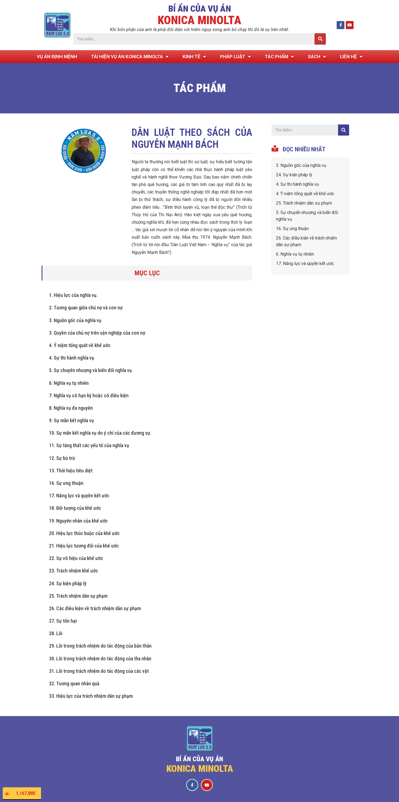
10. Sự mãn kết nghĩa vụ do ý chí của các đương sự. (100, 433)
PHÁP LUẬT (235, 57)
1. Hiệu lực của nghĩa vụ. (73, 295)
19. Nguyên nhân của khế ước (78, 521)
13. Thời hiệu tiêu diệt (71, 470)
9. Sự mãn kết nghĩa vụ (71, 420)
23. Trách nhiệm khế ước (73, 571)
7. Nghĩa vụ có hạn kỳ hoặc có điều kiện (89, 395)
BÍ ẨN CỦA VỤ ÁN (199, 8)
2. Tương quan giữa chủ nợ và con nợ (85, 307)
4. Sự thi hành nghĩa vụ (71, 358)
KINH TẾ (194, 57)
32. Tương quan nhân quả (74, 683)
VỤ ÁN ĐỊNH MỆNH (57, 56)
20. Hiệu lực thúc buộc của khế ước (84, 533)
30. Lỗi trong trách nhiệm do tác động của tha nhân (100, 658)
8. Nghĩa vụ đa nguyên (71, 408)
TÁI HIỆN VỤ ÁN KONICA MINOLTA (129, 57)
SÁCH (317, 57)
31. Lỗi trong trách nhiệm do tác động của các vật (99, 671)
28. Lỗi (55, 633)
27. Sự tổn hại (63, 621)
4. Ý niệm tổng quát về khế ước (80, 345)
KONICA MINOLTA (199, 20)
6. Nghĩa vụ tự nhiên (69, 383)
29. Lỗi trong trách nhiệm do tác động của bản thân (100, 646)
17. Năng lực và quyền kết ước (79, 495)
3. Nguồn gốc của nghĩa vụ (75, 320)
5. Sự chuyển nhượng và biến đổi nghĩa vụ (90, 370)
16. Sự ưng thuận (66, 483)
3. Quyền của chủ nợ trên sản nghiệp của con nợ (97, 333)
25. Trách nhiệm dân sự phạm (78, 596)
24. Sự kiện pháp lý (67, 583)
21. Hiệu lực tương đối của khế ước (84, 546)
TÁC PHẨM (279, 57)
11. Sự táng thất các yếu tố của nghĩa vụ (89, 445)
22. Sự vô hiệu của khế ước (76, 558)
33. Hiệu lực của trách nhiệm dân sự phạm (91, 696)
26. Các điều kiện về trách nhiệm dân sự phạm (95, 608)
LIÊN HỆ (351, 57)
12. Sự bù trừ (62, 458)
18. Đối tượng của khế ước (75, 508)
